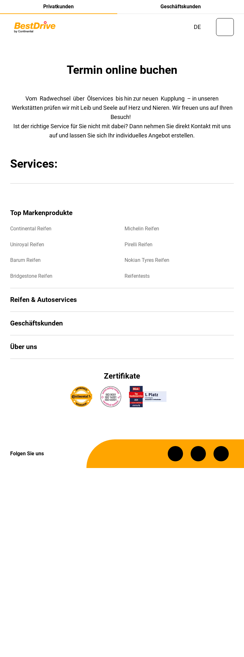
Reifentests (137, 278)
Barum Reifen (25, 262)
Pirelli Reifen (138, 246)
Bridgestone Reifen (31, 278)
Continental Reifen (30, 230)
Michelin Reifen (142, 230)
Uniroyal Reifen (27, 246)
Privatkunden (58, 6)
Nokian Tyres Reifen (147, 262)
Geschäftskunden (180, 6)
